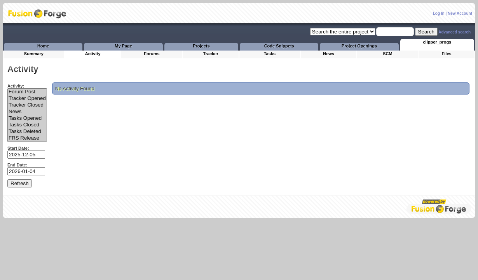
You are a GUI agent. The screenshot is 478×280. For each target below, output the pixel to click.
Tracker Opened (27, 98)
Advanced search (454, 32)
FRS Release (27, 138)
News (27, 111)
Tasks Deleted (27, 131)
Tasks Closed (27, 125)
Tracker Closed (27, 105)
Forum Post (27, 92)
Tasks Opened (27, 118)
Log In (439, 13)
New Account (460, 13)
